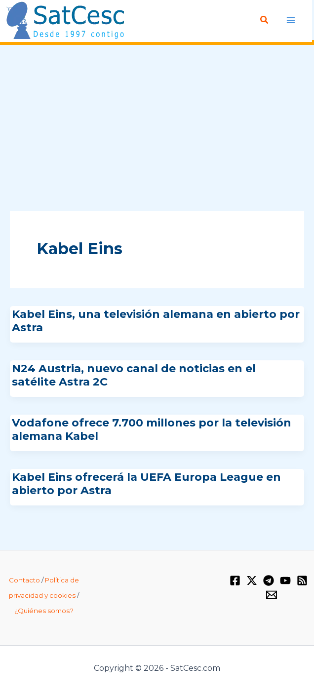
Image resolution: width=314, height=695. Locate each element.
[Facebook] (235, 580)
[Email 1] (271, 594)
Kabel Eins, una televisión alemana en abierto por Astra (156, 321)
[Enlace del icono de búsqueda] (264, 20)
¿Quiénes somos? (44, 611)
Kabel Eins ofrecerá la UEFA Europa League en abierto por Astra (146, 483)
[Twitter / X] (251, 580)
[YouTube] (285, 580)
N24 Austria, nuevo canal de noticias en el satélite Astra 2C (134, 375)
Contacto (24, 580)
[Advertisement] (157, 129)
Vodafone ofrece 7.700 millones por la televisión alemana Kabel (151, 429)
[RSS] (302, 580)
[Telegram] (268, 580)
